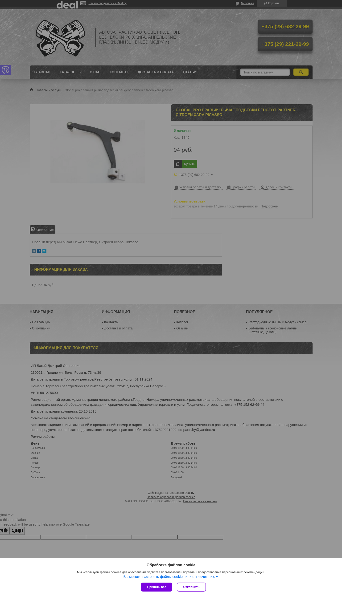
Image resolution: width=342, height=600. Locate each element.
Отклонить (191, 587)
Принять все (156, 587)
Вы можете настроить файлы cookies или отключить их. (169, 577)
